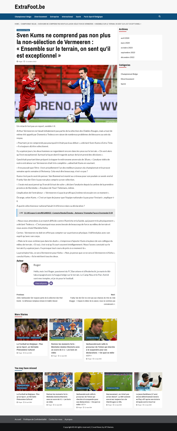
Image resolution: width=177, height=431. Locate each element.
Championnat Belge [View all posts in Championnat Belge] (23, 30)
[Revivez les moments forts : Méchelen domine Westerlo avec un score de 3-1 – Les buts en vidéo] (65, 330)
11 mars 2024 (63, 356)
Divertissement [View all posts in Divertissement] (35, 337)
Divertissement (40, 16)
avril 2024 (125, 38)
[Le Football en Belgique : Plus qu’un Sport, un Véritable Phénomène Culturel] (31, 330)
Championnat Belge (23, 16)
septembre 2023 (128, 52)
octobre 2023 (127, 48)
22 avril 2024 (28, 353)
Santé (78, 16)
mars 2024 (125, 43)
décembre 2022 (127, 57)
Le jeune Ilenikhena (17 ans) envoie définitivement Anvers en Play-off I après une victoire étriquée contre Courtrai (148, 398)
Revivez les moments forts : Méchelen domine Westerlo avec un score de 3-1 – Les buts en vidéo (65, 348)
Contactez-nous (55, 419)
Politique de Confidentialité (34, 419)
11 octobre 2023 (31, 61)
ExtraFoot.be (30, 7)
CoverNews (96, 427)
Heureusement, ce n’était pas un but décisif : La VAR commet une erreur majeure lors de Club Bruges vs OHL (118, 398)
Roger (21, 61)
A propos (68, 419)
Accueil (18, 419)
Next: (90, 299)
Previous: (41, 297)
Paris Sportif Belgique (93, 16)
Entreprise (54, 16)
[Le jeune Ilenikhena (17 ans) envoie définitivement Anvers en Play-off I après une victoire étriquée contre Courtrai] (148, 381)
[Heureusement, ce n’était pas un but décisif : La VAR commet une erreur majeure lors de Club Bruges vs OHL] (118, 381)
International (67, 16)
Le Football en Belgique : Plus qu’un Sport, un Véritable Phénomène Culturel (30, 346)
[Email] (51, 283)
